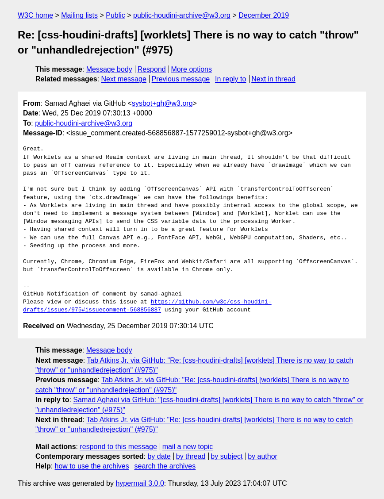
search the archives (165, 466)
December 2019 (263, 15)
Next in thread (273, 79)
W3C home (35, 15)
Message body (109, 69)
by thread (191, 456)
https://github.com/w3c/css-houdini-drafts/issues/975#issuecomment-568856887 (147, 306)
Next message (123, 79)
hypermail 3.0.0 (139, 483)
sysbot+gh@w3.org (162, 103)
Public (115, 15)
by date (158, 456)
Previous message (181, 79)
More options (191, 69)
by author (262, 456)
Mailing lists (79, 15)
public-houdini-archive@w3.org (181, 15)
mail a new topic (187, 446)
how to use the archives (92, 466)
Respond (152, 69)
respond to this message (118, 446)
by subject (226, 456)
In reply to (230, 79)
